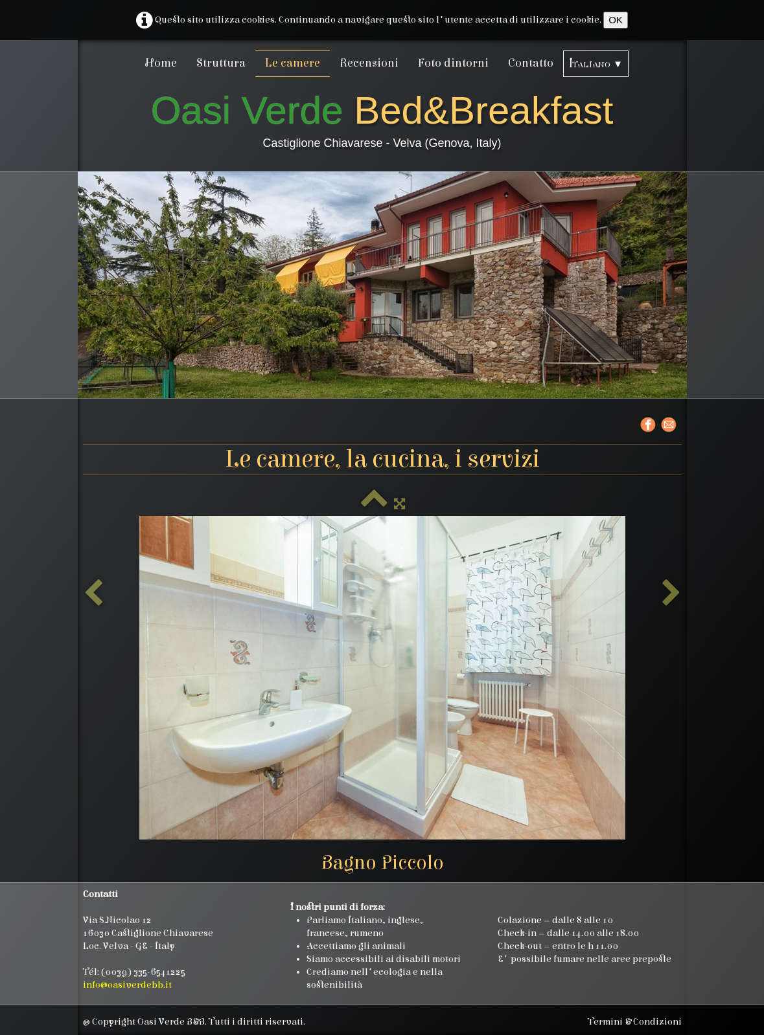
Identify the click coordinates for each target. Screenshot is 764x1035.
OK (615, 19)
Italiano (596, 64)
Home (161, 63)
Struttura (221, 63)
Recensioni (369, 63)
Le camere (292, 63)
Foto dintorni (453, 63)
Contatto (530, 63)
